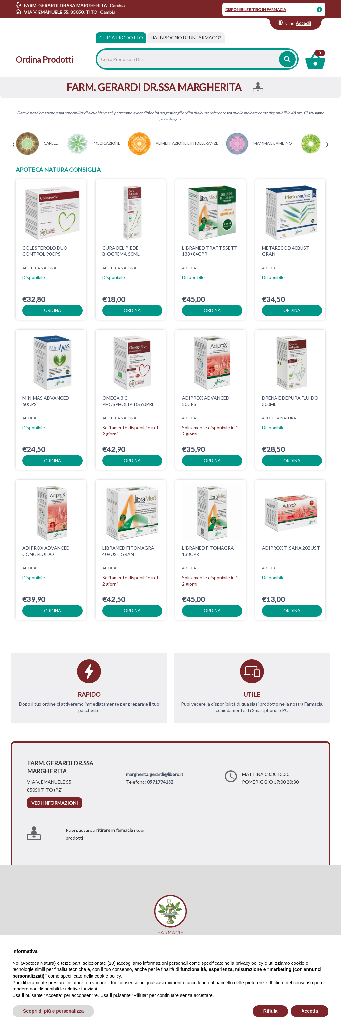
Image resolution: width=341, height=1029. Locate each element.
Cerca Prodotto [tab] (121, 37)
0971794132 (160, 782)
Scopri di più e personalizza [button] (53, 1011)
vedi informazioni (54, 802)
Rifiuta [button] (270, 1011)
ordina (52, 310)
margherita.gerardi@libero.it (154, 774)
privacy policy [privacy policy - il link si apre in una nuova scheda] (249, 963)
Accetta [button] (309, 1011)
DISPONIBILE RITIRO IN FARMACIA (255, 9)
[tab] (186, 37)
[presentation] (13, 144)
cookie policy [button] (108, 976)
